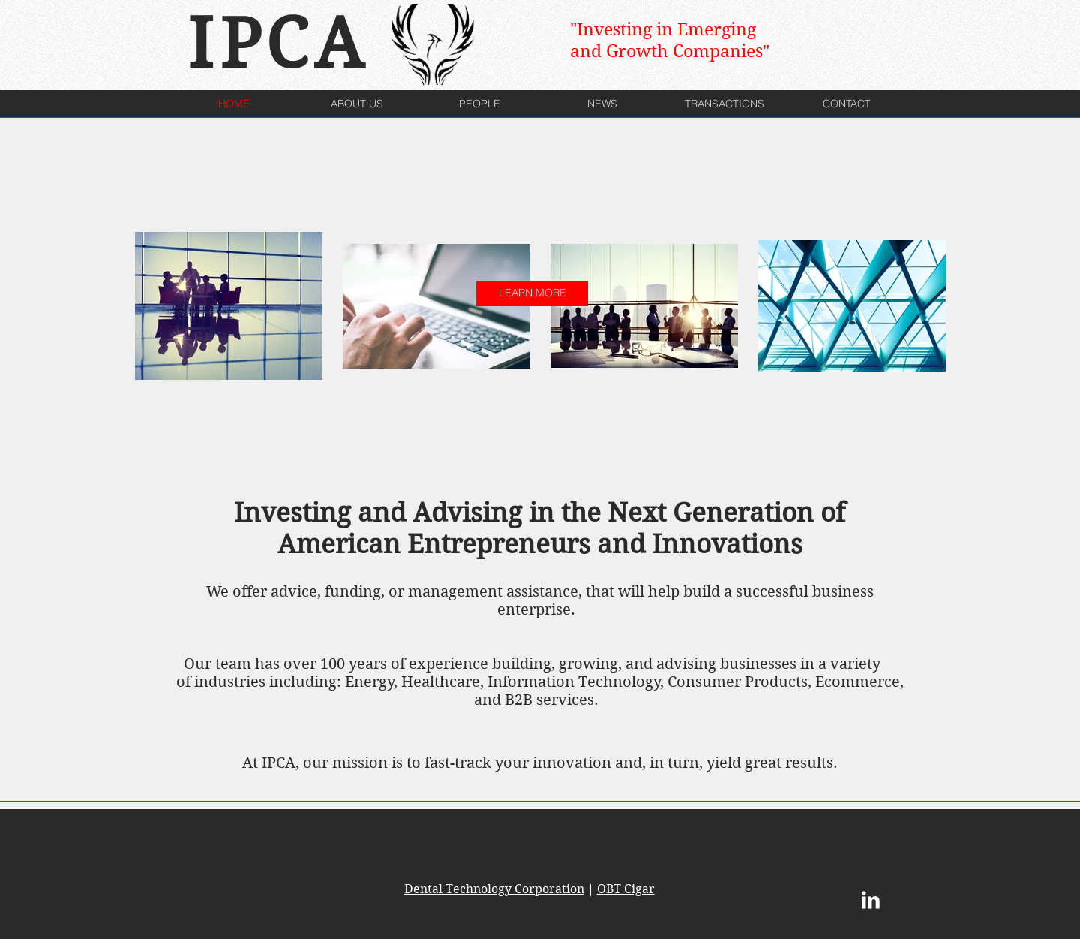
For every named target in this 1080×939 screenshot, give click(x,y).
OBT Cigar (626, 889)
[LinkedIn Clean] (871, 900)
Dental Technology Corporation (494, 889)
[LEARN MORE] (532, 293)
